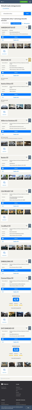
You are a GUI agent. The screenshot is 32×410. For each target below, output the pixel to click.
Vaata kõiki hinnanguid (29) (16, 306)
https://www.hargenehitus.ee (15, 31)
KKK (17, 388)
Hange (4, 2)
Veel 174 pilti (4, 52)
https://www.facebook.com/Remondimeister (17, 282)
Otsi (26, 13)
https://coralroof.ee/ (13, 230)
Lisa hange (3, 401)
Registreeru (18, 385)
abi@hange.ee (3, 386)
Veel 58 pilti (4, 320)
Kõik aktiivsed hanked (5, 402)
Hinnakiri (17, 390)
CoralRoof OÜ (5, 224)
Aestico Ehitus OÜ (7, 82)
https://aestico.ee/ (13, 88)
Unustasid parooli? (19, 387)
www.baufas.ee (12, 162)
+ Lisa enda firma (5, 8)
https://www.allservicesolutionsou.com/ (17, 125)
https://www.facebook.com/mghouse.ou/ (17, 66)
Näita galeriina (26, 22)
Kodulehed (18, 401)
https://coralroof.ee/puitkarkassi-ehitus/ (17, 232)
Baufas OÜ (4, 156)
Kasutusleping (18, 392)
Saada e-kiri (10, 39)
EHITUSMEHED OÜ (7, 327)
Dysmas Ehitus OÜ (7, 277)
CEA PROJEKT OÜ (7, 190)
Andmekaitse (18, 394)
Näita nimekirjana (17, 22)
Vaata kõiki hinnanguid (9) (16, 356)
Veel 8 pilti (4, 183)
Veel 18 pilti (4, 218)
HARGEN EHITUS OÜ (8, 26)
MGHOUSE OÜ (6, 59)
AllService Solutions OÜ (9, 119)
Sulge (28, 407)
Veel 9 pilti (4, 113)
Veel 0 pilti (4, 150)
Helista (10, 36)
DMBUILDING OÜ (7, 260)
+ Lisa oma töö (24, 1)
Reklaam (17, 404)
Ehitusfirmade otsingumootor (21, 402)
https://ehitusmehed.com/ (14, 332)
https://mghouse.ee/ (13, 64)
